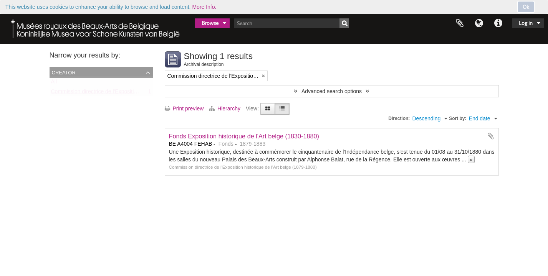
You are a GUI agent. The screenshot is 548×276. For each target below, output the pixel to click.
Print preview (184, 108)
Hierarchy (225, 108)
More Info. (204, 7)
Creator (64, 72)
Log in (526, 23)
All (54, 83)
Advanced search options (331, 91)
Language (478, 23)
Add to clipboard (491, 136)
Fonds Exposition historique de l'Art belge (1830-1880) (244, 136)
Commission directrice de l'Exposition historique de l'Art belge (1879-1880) (139, 93)
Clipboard (459, 23)
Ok (526, 6)
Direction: (399, 118)
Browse (210, 23)
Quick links (498, 23)
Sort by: (457, 118)
